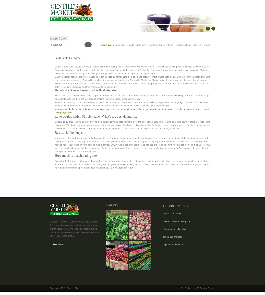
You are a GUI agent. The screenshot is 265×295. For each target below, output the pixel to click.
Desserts (152, 45)
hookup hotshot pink (173, 213)
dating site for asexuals (94, 109)
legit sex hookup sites (173, 244)
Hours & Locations (133, 28)
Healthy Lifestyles (98, 28)
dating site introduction (149, 109)
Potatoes (179, 45)
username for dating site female (121, 109)
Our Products (79, 28)
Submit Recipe (59, 35)
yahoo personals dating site (68, 109)
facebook (208, 29)
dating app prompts (172, 237)
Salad (188, 45)
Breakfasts (141, 45)
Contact (162, 28)
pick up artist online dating (175, 229)
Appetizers (120, 45)
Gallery (150, 28)
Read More (58, 244)
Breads (130, 45)
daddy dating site (170, 109)
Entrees (169, 45)
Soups (207, 45)
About (65, 28)
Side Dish (197, 45)
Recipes (116, 28)
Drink (161, 45)
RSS (213, 29)
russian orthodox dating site (176, 221)
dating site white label (189, 109)
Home (55, 28)
